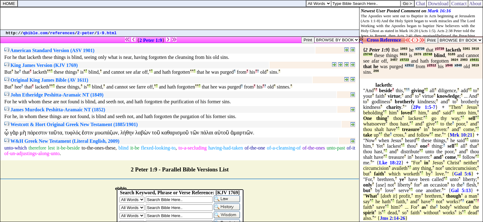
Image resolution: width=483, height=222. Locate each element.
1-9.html (107, 33)
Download (438, 3)
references (62, 33)
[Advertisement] (180, 18)
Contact (459, 3)
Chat (420, 3)
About (475, 3)
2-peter (86, 33)
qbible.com (35, 33)
